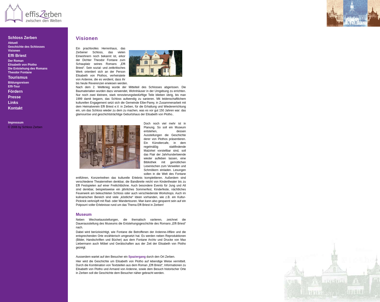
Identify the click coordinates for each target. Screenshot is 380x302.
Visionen (14, 50)
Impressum (16, 122)
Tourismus (18, 77)
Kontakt (15, 108)
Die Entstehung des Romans (28, 68)
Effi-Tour (14, 86)
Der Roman (16, 60)
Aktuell (13, 43)
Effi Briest (17, 56)
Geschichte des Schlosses (26, 46)
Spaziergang (137, 256)
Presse (14, 97)
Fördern (15, 91)
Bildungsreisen (18, 82)
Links (13, 103)
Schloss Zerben (22, 38)
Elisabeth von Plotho (22, 64)
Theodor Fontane (20, 72)
